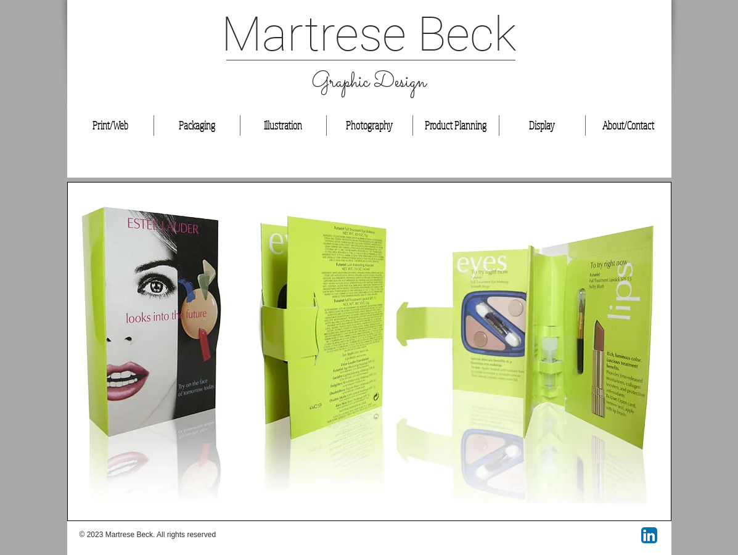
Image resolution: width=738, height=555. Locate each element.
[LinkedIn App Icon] (649, 535)
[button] (369, 351)
